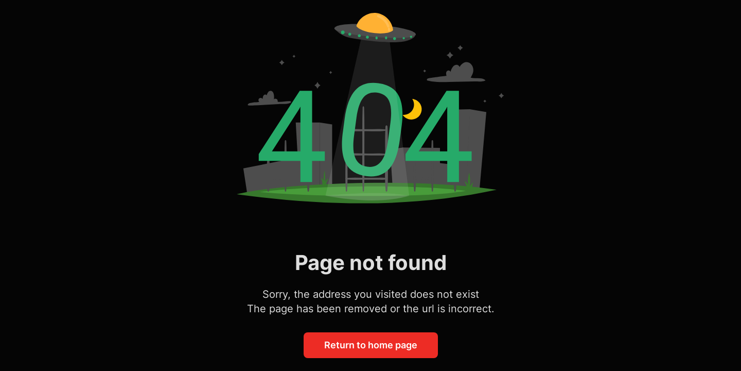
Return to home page (370, 345)
